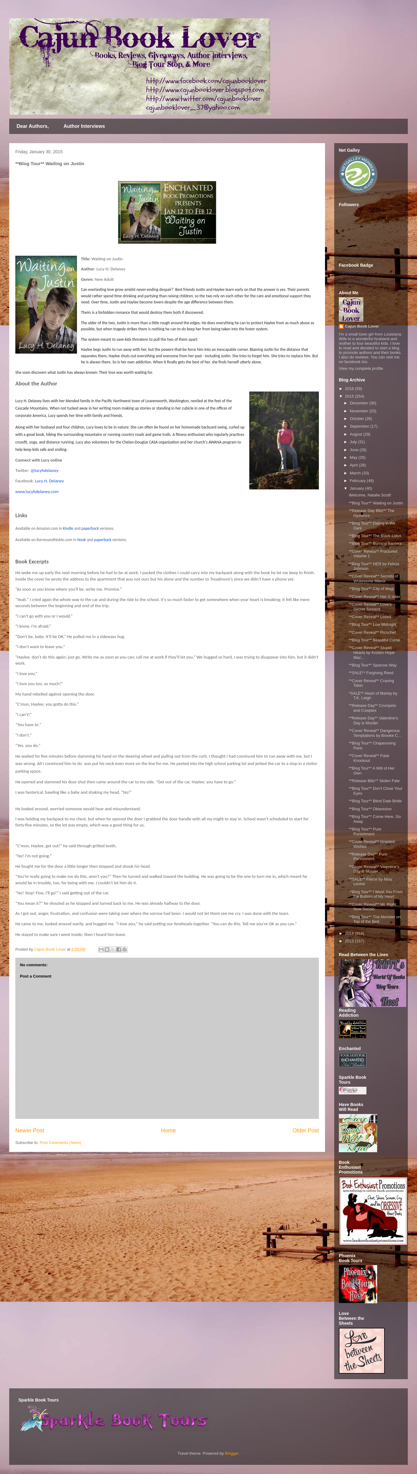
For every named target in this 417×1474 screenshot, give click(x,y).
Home (168, 1130)
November (359, 411)
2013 (350, 941)
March (356, 473)
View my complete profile (361, 368)
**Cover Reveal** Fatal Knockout (369, 758)
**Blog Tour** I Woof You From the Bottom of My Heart (375, 894)
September (360, 426)
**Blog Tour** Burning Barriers (375, 543)
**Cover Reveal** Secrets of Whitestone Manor (373, 578)
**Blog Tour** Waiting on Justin (376, 503)
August (356, 434)
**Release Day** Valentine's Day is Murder (373, 720)
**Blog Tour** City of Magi (371, 588)
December (359, 403)
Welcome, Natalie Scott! (370, 495)
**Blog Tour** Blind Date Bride (375, 801)
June (355, 449)
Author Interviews (84, 126)
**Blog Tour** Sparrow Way (372, 665)
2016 (350, 388)
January (357, 488)
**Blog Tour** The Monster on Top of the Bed (374, 919)
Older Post (306, 1130)
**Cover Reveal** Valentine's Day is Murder (374, 869)
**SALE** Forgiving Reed (371, 672)
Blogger (232, 1453)
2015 (350, 396)
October (357, 418)
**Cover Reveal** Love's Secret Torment (370, 606)
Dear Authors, (33, 126)
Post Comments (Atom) (60, 1142)
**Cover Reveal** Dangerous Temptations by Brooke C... (375, 733)
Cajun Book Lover (352, 272)
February (358, 480)
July (354, 442)
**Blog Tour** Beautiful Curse (374, 640)
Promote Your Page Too (356, 281)
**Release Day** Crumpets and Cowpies (372, 708)
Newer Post (29, 1130)
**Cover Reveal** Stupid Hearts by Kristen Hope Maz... (371, 652)
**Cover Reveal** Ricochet (372, 632)
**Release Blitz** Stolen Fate (374, 780)
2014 (350, 933)
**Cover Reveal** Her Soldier (374, 596)
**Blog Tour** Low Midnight (372, 624)
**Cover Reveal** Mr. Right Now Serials (372, 907)
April (354, 465)
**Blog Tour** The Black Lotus (375, 535)
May (354, 457)
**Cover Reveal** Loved (370, 616)
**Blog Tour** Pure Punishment (365, 831)
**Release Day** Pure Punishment (368, 856)
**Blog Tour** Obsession (370, 809)
